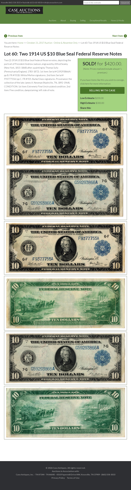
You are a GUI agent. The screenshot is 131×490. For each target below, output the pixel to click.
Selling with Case (102, 90)
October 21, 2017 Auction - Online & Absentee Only (52, 42)
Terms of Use (73, 478)
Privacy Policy (58, 478)
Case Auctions (24, 10)
